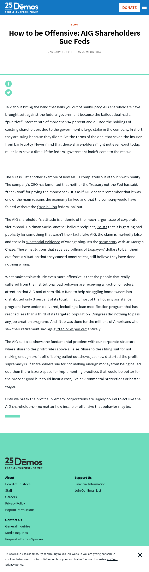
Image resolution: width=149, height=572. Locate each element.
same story (108, 241)
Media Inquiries (16, 532)
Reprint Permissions (19, 509)
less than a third (33, 313)
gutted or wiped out (70, 328)
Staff (8, 490)
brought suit (15, 114)
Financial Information (90, 483)
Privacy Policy (15, 503)
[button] (8, 84)
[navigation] (144, 7)
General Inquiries (17, 526)
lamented (53, 184)
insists (102, 226)
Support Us (83, 477)
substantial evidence (43, 241)
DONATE (129, 7)
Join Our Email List (87, 490)
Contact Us (13, 519)
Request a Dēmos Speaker (24, 539)
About (9, 477)
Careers (11, 496)
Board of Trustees (17, 483)
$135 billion (47, 206)
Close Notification (134, 559)
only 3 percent (37, 299)
